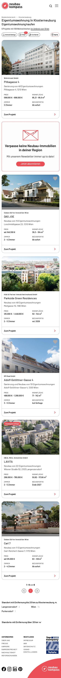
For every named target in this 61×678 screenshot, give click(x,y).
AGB (25, 643)
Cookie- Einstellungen (30, 650)
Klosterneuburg (25, 17)
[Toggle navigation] (56, 5)
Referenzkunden (9, 655)
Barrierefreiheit (9, 649)
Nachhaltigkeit (9, 652)
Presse (5, 643)
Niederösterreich (8, 17)
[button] (30, 146)
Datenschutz (30, 646)
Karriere (6, 646)
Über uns (6, 640)
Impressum (28, 640)
